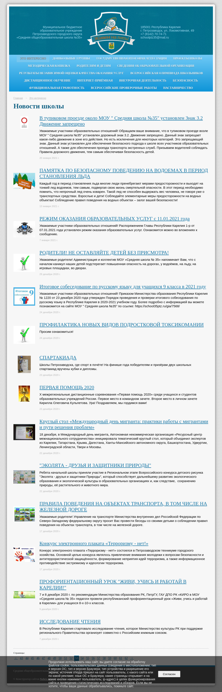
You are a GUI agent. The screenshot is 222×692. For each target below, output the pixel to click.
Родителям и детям (94, 66)
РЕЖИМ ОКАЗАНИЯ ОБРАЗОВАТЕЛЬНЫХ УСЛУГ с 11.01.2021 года (114, 218)
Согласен (169, 674)
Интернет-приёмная (95, 80)
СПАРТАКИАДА (58, 357)
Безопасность (185, 80)
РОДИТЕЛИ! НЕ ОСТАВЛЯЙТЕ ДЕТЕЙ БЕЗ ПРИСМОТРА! (104, 252)
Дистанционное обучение (47, 80)
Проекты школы (187, 58)
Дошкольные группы (71, 58)
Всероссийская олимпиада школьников (166, 73)
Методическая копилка (49, 66)
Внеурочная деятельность (142, 80)
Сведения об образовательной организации (155, 66)
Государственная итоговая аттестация (131, 58)
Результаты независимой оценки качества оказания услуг (71, 73)
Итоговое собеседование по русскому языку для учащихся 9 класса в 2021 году (122, 286)
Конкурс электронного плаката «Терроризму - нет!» (93, 543)
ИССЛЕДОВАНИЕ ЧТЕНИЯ (70, 621)
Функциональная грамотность (56, 88)
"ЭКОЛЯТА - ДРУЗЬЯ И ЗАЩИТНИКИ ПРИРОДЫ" (95, 465)
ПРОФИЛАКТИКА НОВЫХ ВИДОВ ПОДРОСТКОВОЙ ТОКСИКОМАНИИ (121, 324)
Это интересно (33, 58)
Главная (18, 98)
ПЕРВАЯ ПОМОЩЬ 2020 (66, 387)
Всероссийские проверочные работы (124, 88)
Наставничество (178, 88)
